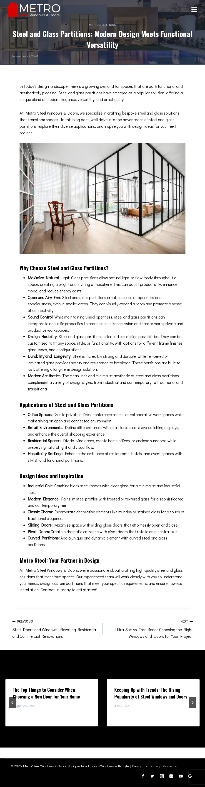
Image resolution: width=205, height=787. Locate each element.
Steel (62, 93)
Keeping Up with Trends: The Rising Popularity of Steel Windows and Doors (150, 693)
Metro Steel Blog (102, 25)
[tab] (93, 730)
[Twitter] (152, 776)
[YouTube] (181, 776)
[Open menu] (194, 9)
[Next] (192, 702)
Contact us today (55, 589)
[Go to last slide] (12, 702)
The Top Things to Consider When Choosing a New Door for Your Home (46, 693)
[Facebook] (143, 776)
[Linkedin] (171, 776)
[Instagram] (162, 776)
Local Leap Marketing (161, 766)
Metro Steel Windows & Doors (51, 113)
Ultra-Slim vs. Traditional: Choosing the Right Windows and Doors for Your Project (150, 628)
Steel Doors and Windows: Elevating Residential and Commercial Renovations (55, 628)
